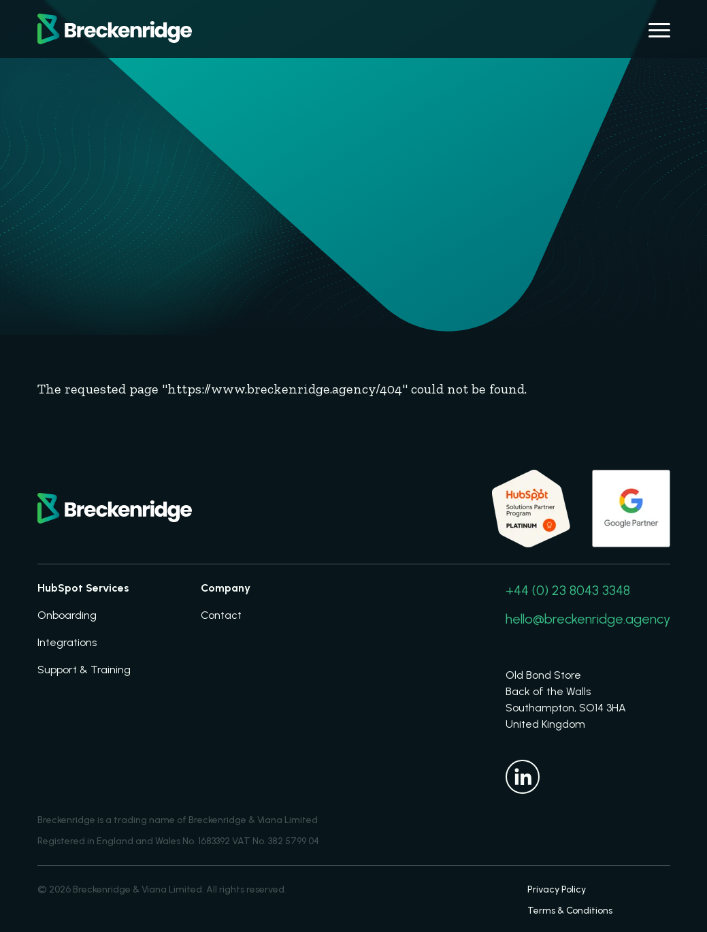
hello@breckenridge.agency (588, 619)
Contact (221, 615)
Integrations (67, 642)
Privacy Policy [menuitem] (556, 889)
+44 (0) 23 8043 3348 (568, 590)
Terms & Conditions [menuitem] (569, 910)
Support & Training (84, 669)
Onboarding (67, 615)
